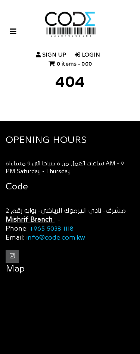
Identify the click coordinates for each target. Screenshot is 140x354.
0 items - (74, 64)
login (87, 54)
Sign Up (51, 54)
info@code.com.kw (55, 238)
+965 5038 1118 (51, 229)
